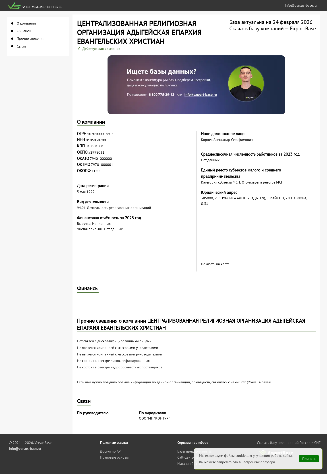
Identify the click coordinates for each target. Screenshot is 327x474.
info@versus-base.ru (301, 5)
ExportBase (303, 28)
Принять (308, 458)
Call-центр (186, 457)
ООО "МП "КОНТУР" (154, 418)
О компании (26, 23)
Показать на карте (215, 264)
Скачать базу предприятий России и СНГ (288, 442)
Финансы (24, 31)
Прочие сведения (30, 38)
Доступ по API (111, 451)
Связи (21, 46)
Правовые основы (114, 457)
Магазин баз (187, 463)
